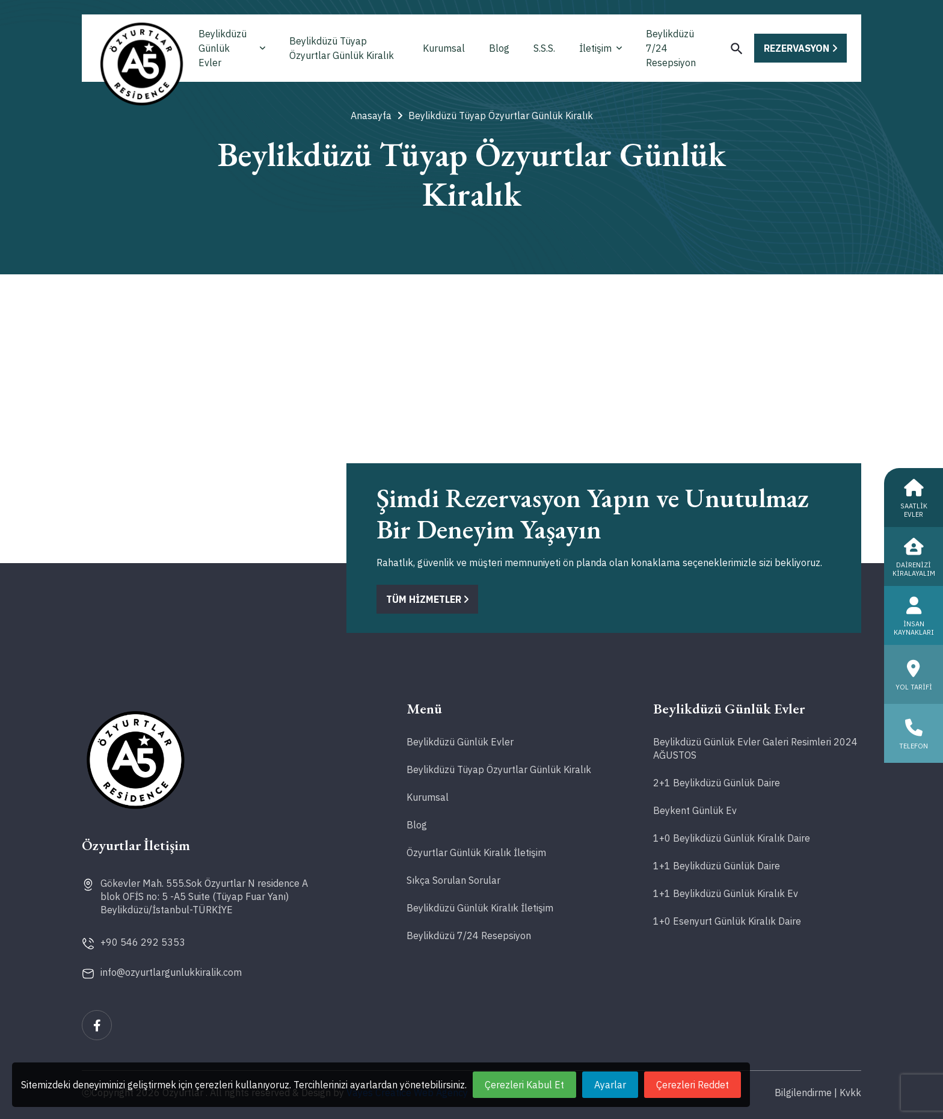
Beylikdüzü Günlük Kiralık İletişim (480, 908)
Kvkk (850, 1092)
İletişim (600, 48)
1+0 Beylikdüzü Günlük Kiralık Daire (731, 838)
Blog (499, 48)
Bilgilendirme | (806, 1092)
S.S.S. (544, 48)
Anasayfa (376, 115)
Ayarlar (610, 1085)
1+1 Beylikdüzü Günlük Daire (716, 866)
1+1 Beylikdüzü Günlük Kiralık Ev (725, 893)
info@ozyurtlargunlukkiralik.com (171, 972)
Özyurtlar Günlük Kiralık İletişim (476, 852)
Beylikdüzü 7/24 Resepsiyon (671, 48)
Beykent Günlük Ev (695, 810)
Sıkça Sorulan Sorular (453, 880)
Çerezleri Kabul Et (524, 1085)
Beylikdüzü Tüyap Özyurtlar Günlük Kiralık (341, 48)
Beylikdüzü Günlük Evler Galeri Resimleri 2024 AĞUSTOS (755, 748)
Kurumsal (444, 48)
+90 (142, 942)
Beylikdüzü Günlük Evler (231, 48)
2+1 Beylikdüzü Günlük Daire (716, 783)
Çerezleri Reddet (692, 1085)
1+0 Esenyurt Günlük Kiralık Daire (727, 921)
